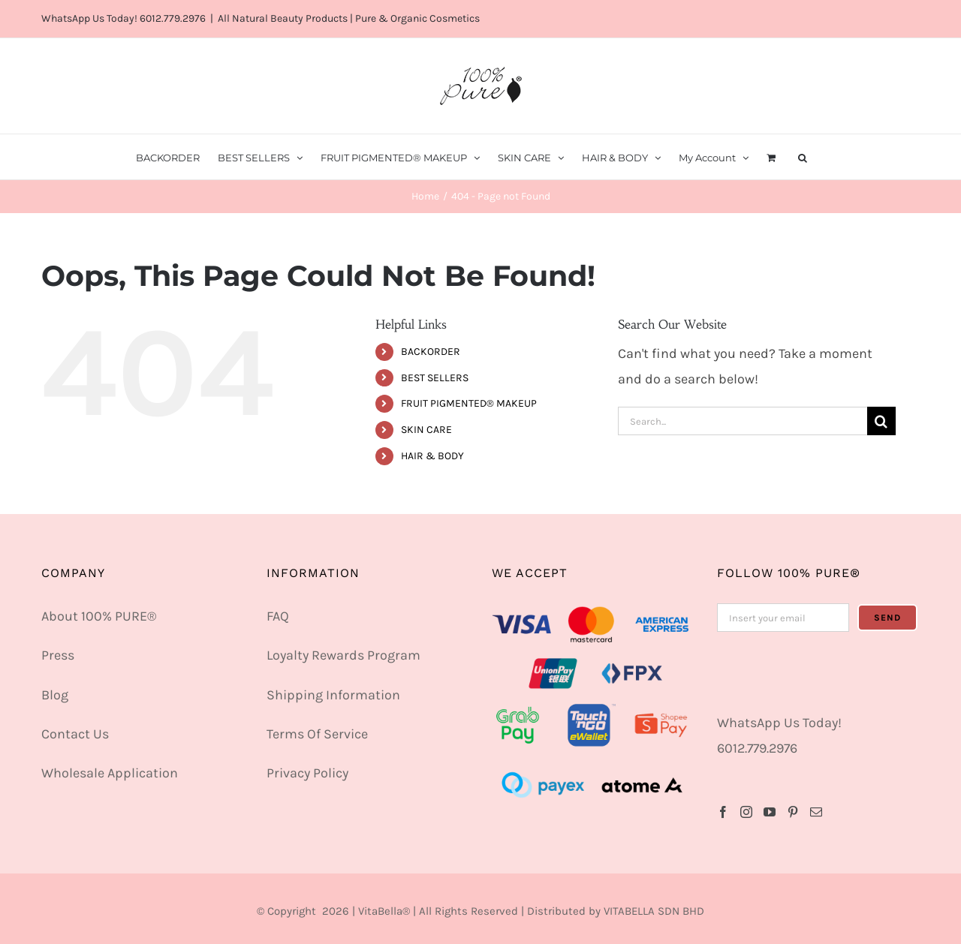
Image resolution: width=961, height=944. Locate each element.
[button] (802, 156)
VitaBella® (384, 911)
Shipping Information (333, 695)
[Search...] (742, 421)
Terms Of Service (317, 734)
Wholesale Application (109, 773)
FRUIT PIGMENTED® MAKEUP (469, 403)
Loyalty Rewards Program (343, 655)
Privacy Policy (307, 773)
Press (57, 655)
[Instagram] (746, 812)
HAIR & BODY (432, 455)
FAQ (278, 616)
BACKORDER (430, 351)
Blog (54, 695)
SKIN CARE (426, 429)
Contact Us (75, 734)
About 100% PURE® (98, 616)
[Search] (881, 421)
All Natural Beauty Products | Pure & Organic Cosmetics (349, 18)
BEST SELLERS (434, 377)
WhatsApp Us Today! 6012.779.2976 (123, 18)
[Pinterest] (793, 812)
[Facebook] (723, 812)
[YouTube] (770, 812)
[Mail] (816, 812)
